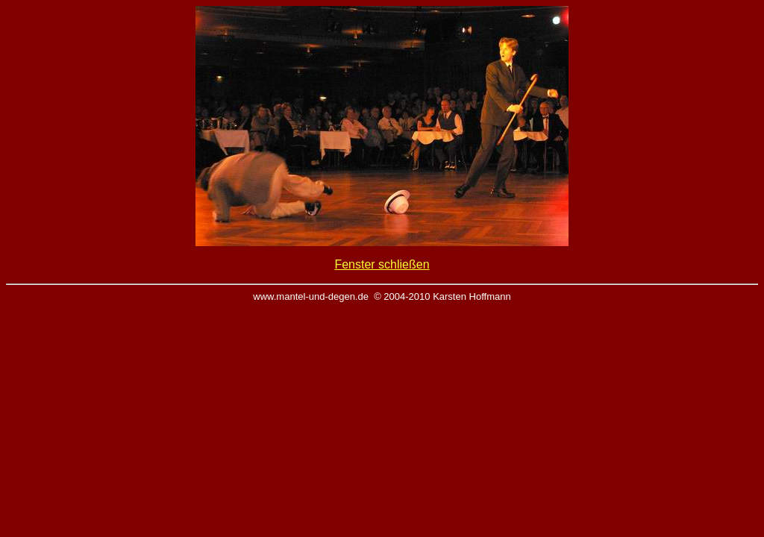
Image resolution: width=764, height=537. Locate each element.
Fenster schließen (381, 264)
